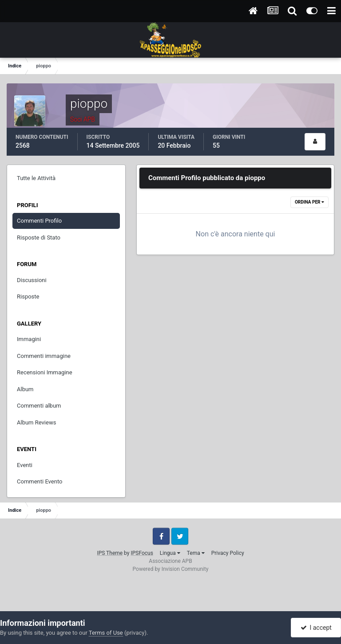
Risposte (28, 296)
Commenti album (39, 405)
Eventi (24, 465)
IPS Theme (110, 553)
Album (25, 389)
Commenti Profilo (39, 220)
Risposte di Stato (38, 237)
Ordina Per (309, 202)
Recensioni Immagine (44, 372)
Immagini (29, 339)
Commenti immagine (44, 356)
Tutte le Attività (36, 178)
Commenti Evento (39, 481)
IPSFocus (142, 553)
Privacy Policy (227, 553)
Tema (196, 553)
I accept (316, 627)
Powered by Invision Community (171, 569)
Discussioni (32, 280)
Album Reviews (36, 422)
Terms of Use (106, 632)
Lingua (170, 553)
